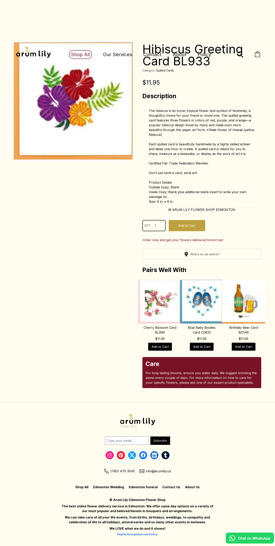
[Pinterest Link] (121, 455)
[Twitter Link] (132, 455)
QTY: (154, 226)
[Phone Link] (119, 471)
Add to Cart (187, 226)
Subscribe (160, 440)
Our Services (117, 54)
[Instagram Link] (110, 455)
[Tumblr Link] (166, 455)
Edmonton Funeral (143, 487)
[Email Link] (155, 471)
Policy (204, 54)
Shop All (80, 54)
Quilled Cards (165, 70)
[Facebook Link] (143, 455)
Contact (152, 54)
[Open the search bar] (240, 54)
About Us (192, 487)
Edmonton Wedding (108, 487)
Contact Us (171, 487)
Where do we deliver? (202, 254)
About (179, 54)
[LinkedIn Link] (154, 455)
